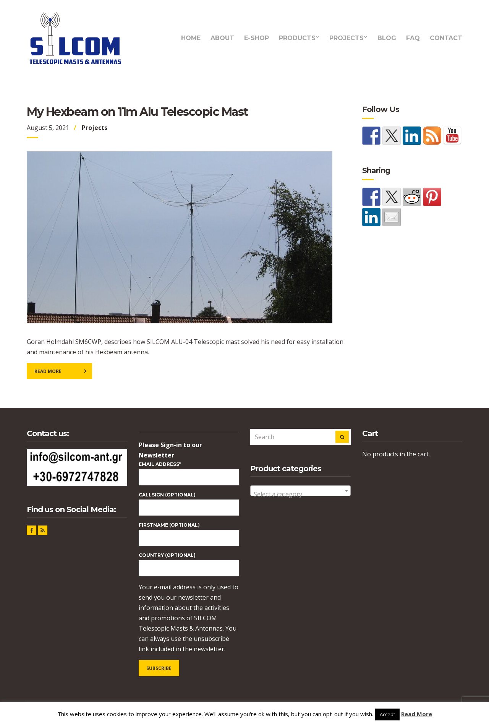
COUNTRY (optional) (167, 555)
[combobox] (300, 490)
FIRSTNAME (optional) (169, 525)
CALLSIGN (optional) (167, 495)
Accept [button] (387, 714)
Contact (446, 38)
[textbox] (300, 494)
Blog (386, 38)
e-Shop (256, 38)
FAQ (413, 38)
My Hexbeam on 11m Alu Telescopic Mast (137, 112)
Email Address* (160, 464)
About (222, 38)
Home (191, 38)
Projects (346, 38)
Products (297, 38)
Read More (48, 371)
